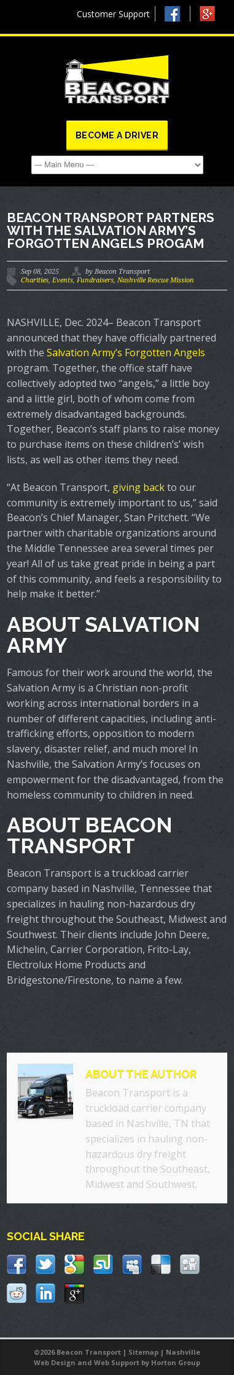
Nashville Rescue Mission (155, 280)
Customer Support (113, 14)
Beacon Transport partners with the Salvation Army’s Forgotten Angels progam (110, 230)
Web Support (116, 1362)
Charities (35, 280)
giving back (138, 487)
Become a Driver (117, 135)
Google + (213, 17)
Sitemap (143, 1352)
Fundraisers (95, 280)
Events (62, 280)
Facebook (177, 14)
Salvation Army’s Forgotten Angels (126, 352)
